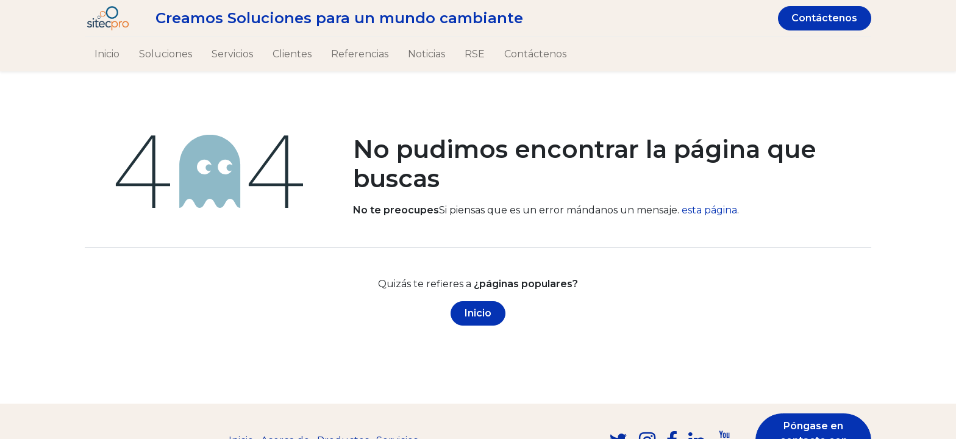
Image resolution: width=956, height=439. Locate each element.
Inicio (478, 313)
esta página (709, 210)
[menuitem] (107, 54)
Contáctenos (824, 18)
